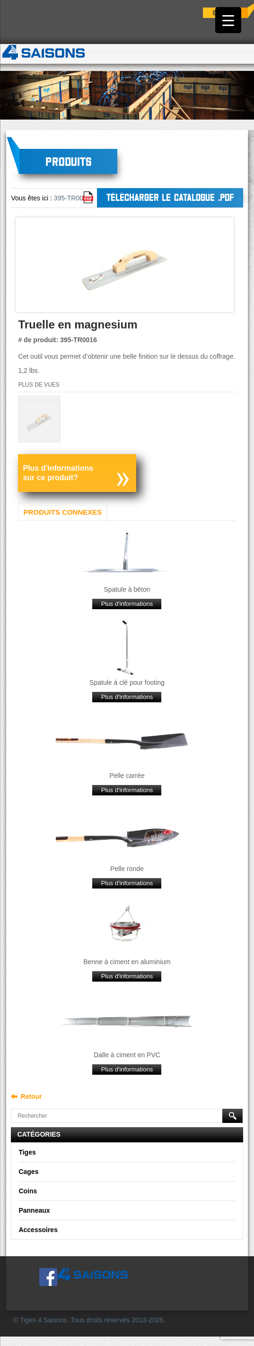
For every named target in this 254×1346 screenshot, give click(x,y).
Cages (28, 1171)
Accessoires (38, 1230)
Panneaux (34, 1210)
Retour (31, 1096)
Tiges (26, 1152)
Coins (27, 1191)
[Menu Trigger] (228, 20)
